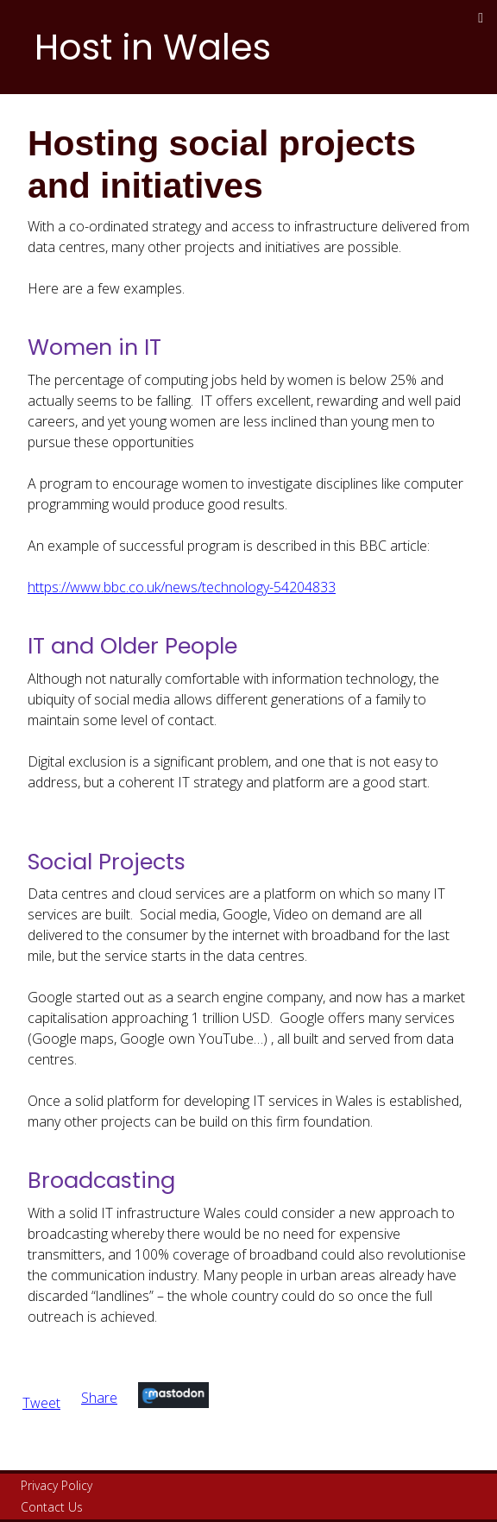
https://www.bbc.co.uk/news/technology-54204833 (182, 587)
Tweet (41, 1402)
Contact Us (52, 1507)
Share (99, 1397)
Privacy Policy (56, 1485)
